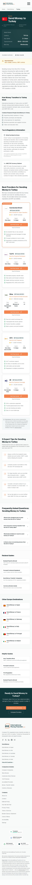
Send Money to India (7, 759)
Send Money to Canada (8, 756)
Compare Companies (7, 770)
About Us (4, 795)
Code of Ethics (6, 816)
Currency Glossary (7, 788)
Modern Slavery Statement (9, 813)
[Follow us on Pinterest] (12, 740)
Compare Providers (16, 712)
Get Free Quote (16, 224)
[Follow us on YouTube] (14, 740)
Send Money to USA (7, 750)
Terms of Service (6, 810)
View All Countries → (8, 762)
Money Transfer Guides (8, 785)
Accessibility (5, 819)
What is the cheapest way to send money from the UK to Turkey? (16, 518)
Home (3, 9)
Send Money (10, 9)
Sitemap (4, 822)
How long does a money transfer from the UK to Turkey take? (16, 526)
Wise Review (5, 773)
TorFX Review (5, 779)
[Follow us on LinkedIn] (9, 740)
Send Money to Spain (7, 747)
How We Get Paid (6, 804)
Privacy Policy (6, 807)
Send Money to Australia (8, 753)
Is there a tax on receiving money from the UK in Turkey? (16, 542)
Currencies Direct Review (8, 776)
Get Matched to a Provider (16, 708)
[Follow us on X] (6, 740)
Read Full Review (16, 227)
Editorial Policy (6, 801)
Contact (4, 798)
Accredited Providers (7, 782)
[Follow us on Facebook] (3, 740)
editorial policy (18, 427)
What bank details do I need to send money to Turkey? (16, 534)
